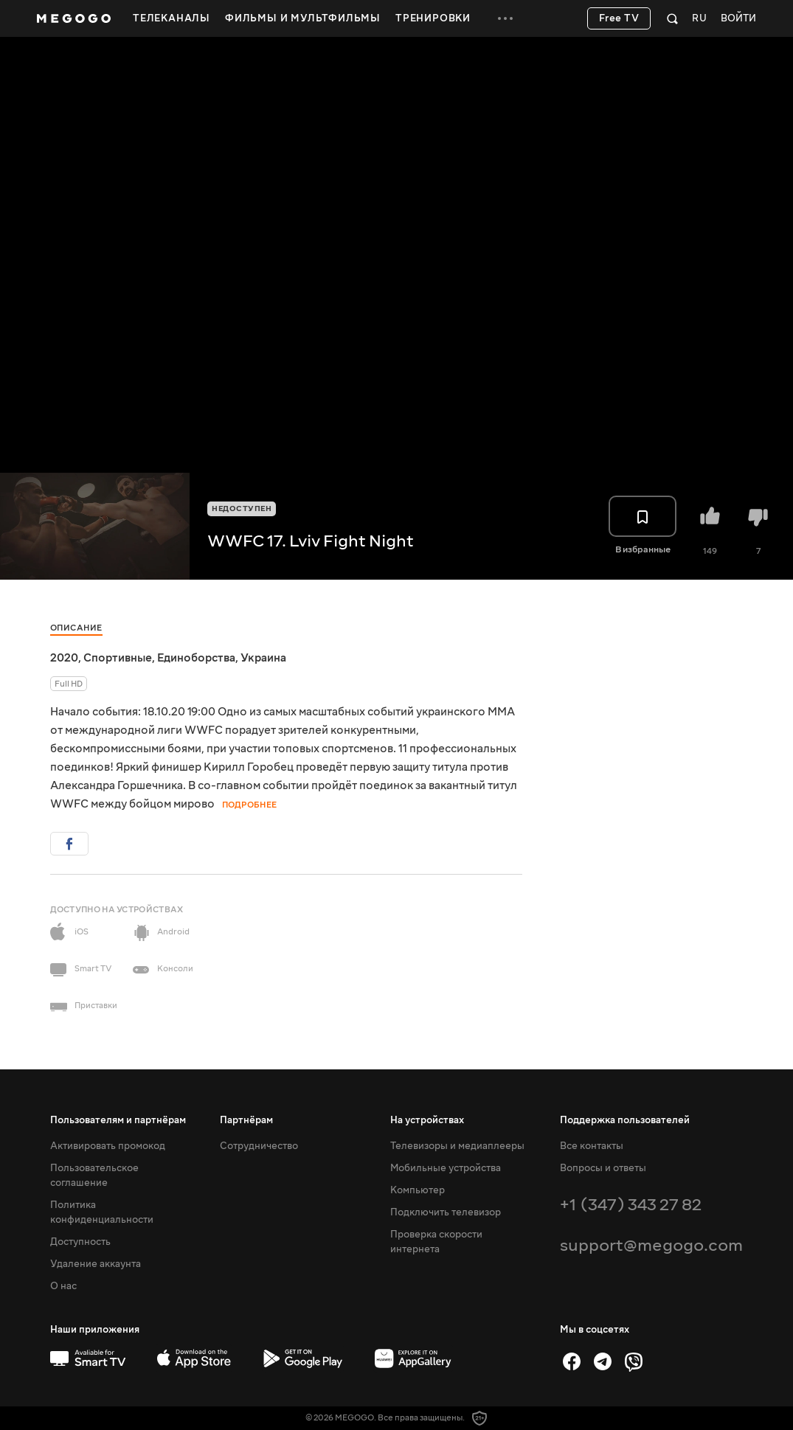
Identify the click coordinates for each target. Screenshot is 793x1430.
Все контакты (591, 1146)
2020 (64, 657)
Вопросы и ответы (603, 1168)
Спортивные (117, 657)
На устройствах (427, 1120)
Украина (263, 657)
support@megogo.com (651, 1245)
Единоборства (196, 657)
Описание (76, 628)
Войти (738, 19)
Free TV (619, 18)
